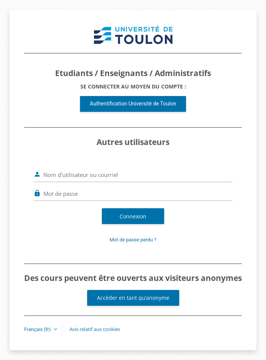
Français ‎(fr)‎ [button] (38, 329)
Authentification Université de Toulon (133, 104)
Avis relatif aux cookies (94, 329)
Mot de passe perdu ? (133, 240)
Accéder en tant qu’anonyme (133, 297)
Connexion (133, 216)
